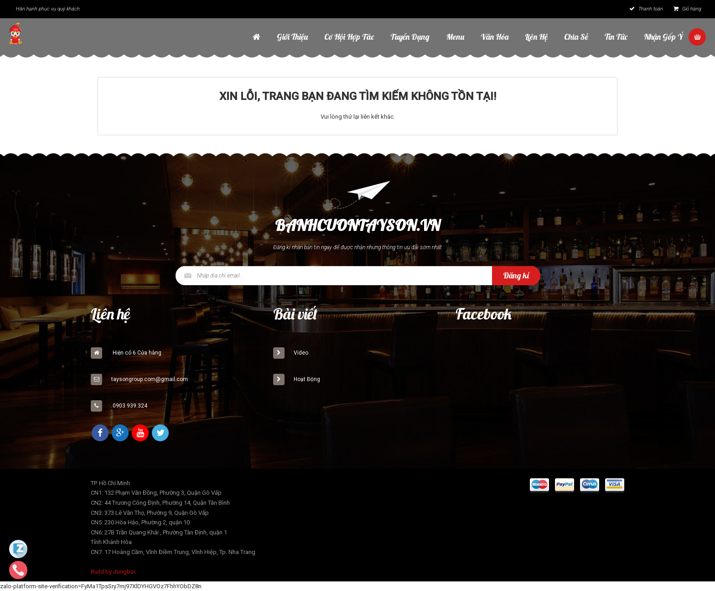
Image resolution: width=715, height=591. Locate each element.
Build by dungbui (113, 571)
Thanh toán (646, 9)
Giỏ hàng (687, 9)
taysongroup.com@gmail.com (149, 379)
